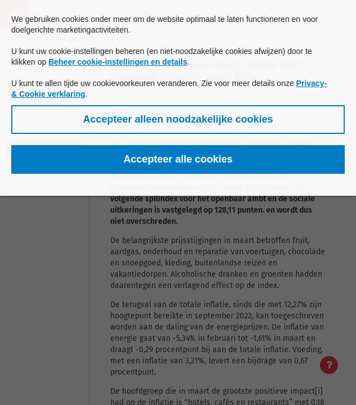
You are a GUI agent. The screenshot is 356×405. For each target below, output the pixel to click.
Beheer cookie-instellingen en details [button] (117, 61)
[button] (178, 119)
